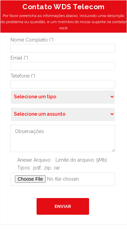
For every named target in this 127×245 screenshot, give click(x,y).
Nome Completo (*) (32, 40)
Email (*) (19, 58)
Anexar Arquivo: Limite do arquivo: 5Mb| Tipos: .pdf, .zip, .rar (62, 163)
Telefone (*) (22, 76)
